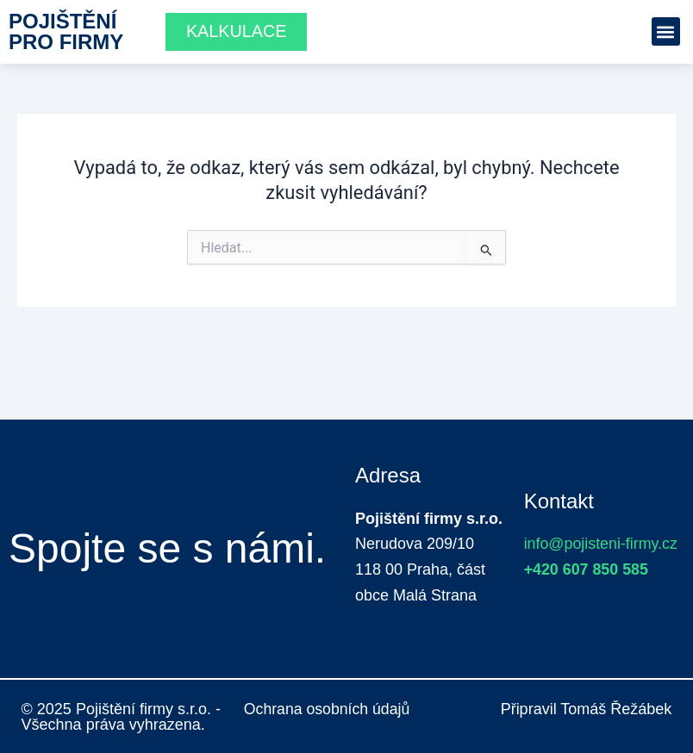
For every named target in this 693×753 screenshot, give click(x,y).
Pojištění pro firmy (66, 31)
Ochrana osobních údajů (328, 709)
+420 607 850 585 (587, 569)
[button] (666, 32)
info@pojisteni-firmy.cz (601, 543)
